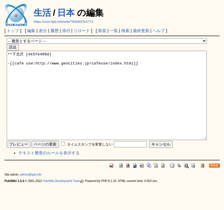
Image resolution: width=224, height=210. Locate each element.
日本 (66, 13)
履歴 (54, 30)
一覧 (114, 30)
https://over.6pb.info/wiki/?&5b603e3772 (63, 21)
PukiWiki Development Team (63, 198)
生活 (42, 13)
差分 (43, 30)
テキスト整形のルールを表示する (49, 170)
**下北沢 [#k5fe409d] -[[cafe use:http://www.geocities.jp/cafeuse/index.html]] (107, 104)
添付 (66, 30)
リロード (82, 30)
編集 (31, 30)
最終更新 (141, 30)
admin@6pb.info (31, 192)
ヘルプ (159, 30)
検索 (125, 30)
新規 (102, 30)
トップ (13, 30)
